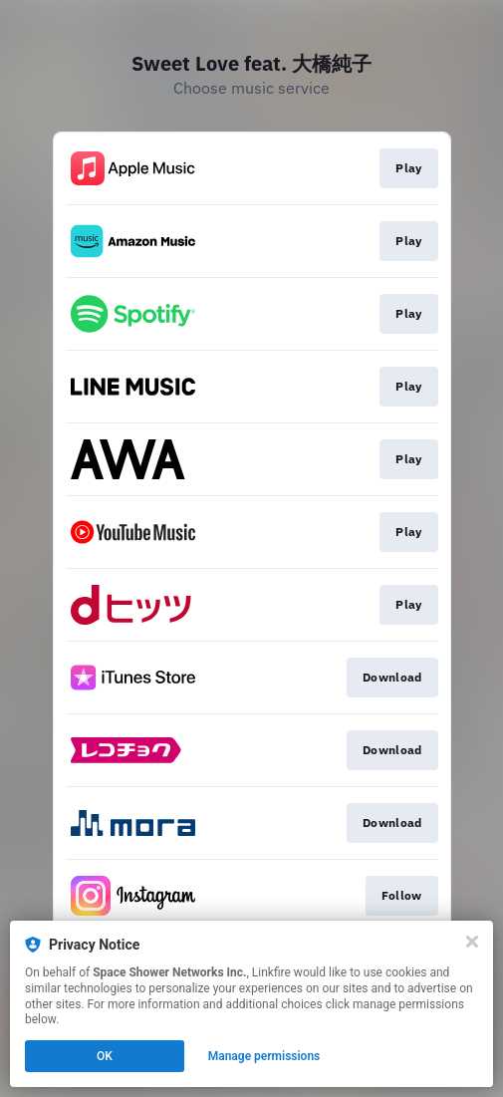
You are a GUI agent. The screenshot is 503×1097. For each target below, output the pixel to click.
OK (105, 1056)
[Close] (472, 942)
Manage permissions (264, 1056)
